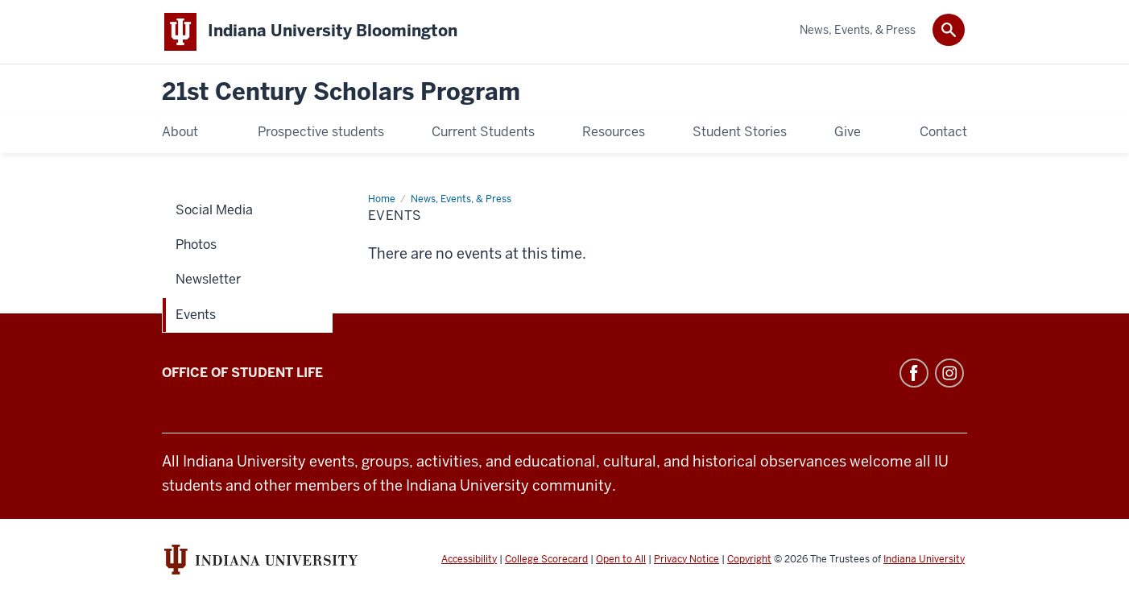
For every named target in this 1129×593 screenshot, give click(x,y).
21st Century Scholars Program (341, 92)
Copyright (749, 559)
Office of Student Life (242, 372)
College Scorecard (546, 559)
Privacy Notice (686, 559)
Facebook (913, 373)
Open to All (621, 559)
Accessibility (469, 559)
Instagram (949, 373)
